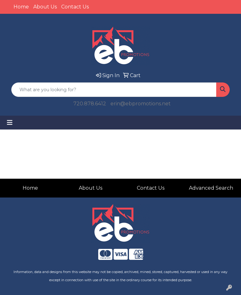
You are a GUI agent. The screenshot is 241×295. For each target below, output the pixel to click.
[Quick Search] (114, 89)
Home (21, 7)
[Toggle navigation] (9, 122)
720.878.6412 (89, 104)
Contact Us (75, 7)
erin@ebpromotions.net (140, 104)
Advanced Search (211, 188)
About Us (45, 7)
